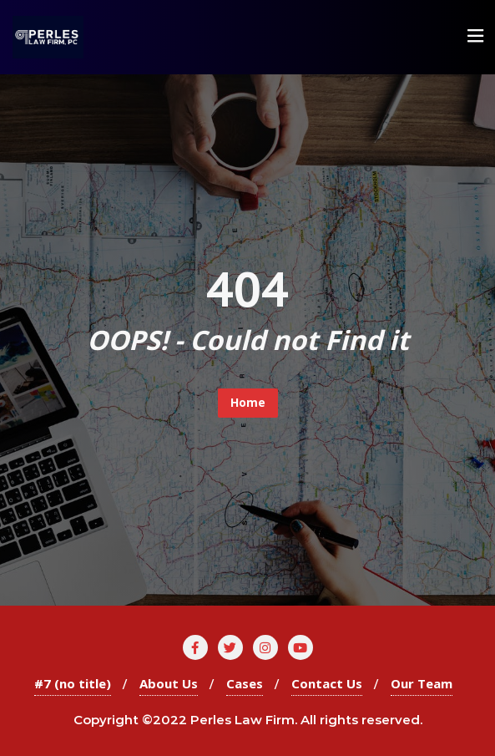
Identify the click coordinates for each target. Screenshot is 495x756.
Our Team (421, 683)
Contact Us (326, 683)
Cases (244, 683)
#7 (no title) (72, 683)
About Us (168, 683)
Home (247, 402)
